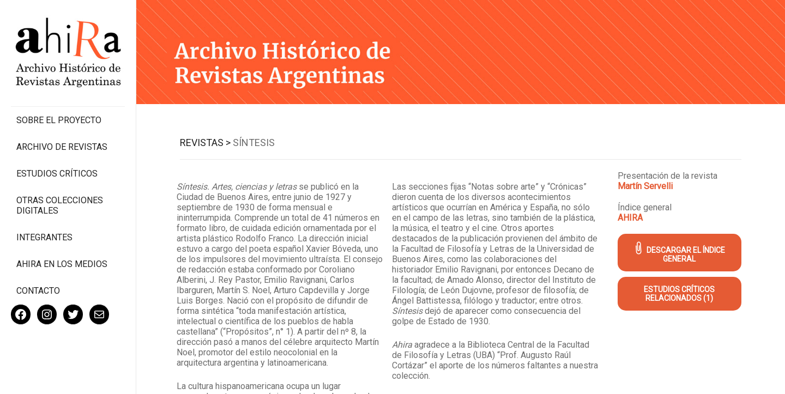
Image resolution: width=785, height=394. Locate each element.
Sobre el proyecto (58, 120)
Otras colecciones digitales (59, 205)
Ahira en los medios (61, 264)
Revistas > (205, 142)
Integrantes (44, 237)
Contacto (38, 291)
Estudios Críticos (57, 173)
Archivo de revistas (61, 147)
